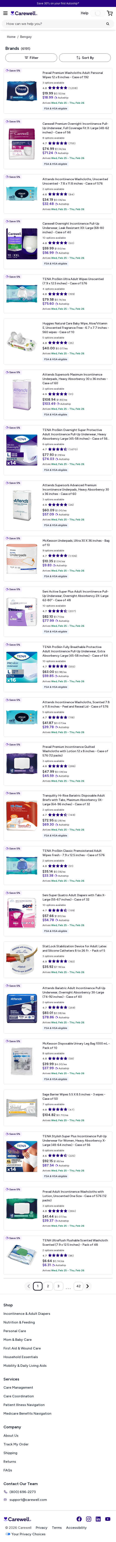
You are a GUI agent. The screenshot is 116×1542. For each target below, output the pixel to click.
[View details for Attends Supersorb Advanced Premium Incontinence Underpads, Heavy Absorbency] (58, 505)
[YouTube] (108, 1519)
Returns (9, 1461)
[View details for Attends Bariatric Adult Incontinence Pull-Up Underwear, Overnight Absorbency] (58, 1008)
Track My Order (16, 1444)
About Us (10, 1435)
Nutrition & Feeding (19, 1322)
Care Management (18, 1387)
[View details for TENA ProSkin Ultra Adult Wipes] (58, 293)
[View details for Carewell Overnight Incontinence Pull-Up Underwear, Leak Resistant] (58, 244)
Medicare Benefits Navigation (27, 1413)
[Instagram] (88, 1519)
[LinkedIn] (98, 1519)
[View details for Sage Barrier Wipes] (58, 1108)
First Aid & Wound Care (22, 1348)
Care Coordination (18, 1396)
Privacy (41, 1528)
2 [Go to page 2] (48, 1286)
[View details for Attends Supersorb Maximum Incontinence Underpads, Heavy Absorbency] (58, 395)
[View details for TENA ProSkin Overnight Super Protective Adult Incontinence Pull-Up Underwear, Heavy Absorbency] (58, 450)
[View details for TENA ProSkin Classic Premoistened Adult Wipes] (58, 865)
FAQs (7, 1470)
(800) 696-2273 (19, 1492)
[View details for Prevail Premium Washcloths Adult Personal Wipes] (58, 91)
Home (11, 37)
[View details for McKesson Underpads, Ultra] (58, 558)
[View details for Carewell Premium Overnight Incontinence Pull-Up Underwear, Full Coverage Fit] (58, 144)
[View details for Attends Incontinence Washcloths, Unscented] (58, 194)
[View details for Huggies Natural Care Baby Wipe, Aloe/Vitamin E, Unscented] (58, 341)
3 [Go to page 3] (58, 1286)
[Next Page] (87, 1286)
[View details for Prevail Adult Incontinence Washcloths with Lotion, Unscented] (58, 1208)
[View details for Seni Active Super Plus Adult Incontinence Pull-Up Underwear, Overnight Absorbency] (58, 612)
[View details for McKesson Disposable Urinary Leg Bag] (58, 1061)
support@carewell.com (25, 1499)
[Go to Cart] (110, 13)
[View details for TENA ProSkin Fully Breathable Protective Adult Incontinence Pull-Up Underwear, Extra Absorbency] (58, 667)
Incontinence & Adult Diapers (26, 1314)
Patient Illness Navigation (24, 1405)
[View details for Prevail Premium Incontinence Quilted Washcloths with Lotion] (58, 763)
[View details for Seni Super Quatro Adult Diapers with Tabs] (58, 913)
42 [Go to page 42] (78, 1286)
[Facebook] (79, 1519)
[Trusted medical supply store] (24, 13)
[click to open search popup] (58, 23)
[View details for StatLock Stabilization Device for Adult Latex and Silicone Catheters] (58, 960)
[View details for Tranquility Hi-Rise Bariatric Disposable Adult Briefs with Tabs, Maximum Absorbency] (58, 816)
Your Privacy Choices (25, 1534)
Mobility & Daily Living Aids (25, 1366)
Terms (57, 1528)
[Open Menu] (5, 13)
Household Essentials (20, 1357)
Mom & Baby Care (17, 1340)
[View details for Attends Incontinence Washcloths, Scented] (58, 717)
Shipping (10, 1453)
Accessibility (76, 1528)
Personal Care (14, 1331)
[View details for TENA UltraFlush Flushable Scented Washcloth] (58, 1255)
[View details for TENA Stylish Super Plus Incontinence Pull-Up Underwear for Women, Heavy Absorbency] (58, 1156)
